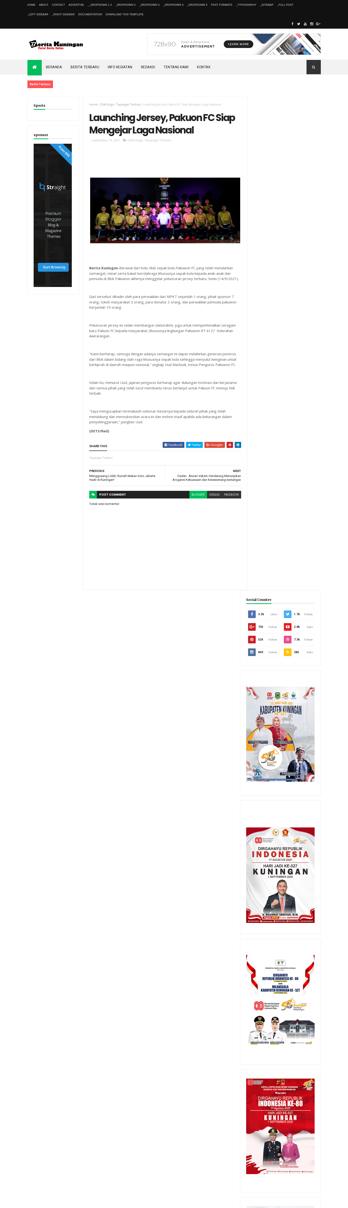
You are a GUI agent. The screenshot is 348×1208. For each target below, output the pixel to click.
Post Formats (221, 4)
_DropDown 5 (197, 4)
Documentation (90, 14)
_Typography (246, 4)
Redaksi (148, 67)
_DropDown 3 (149, 4)
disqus (212, 494)
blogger (195, 494)
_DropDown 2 (125, 4)
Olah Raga (106, 104)
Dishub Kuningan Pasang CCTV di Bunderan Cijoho (290, 984)
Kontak (203, 67)
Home (31, 4)
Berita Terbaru (85, 67)
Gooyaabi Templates (96, 1201)
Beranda (54, 67)
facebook (228, 494)
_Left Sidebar (37, 14)
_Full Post (285, 4)
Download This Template (125, 14)
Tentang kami (176, 67)
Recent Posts (266, 1053)
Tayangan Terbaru (127, 104)
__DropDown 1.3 (100, 4)
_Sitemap (267, 4)
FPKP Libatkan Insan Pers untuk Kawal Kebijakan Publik (293, 1005)
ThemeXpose (52, 1201)
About (43, 4)
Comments (302, 1053)
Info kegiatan (120, 67)
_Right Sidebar (63, 14)
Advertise (76, 4)
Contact (58, 4)
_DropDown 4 (173, 4)
